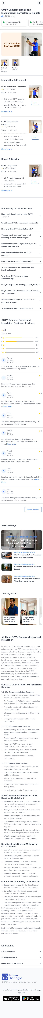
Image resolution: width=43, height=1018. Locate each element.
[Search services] (39, 3)
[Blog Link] (21, 540)
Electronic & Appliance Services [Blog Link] (24, 552)
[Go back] (4, 3)
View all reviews (33, 509)
